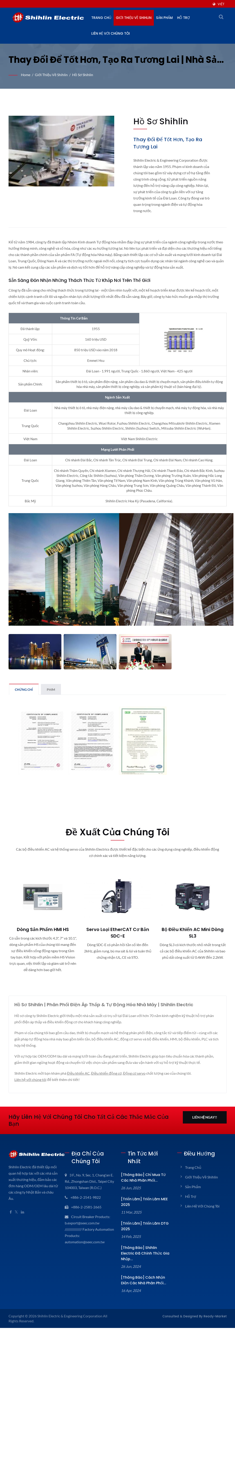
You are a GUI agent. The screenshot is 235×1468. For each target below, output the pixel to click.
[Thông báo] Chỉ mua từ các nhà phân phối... (143, 1177)
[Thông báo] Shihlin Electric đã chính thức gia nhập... (145, 1253)
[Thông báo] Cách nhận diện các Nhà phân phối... (143, 1280)
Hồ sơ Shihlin (82, 74)
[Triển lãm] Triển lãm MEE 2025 (144, 1201)
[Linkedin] (22, 1212)
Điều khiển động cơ (106, 1073)
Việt (221, 4)
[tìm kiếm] (221, 16)
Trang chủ (101, 17)
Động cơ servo (134, 1073)
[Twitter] (16, 1212)
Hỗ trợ (183, 17)
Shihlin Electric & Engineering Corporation (69, 1316)
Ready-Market (215, 1316)
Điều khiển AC (78, 1073)
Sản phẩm (164, 17)
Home (25, 74)
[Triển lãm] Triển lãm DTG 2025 (145, 1226)
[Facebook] (11, 1212)
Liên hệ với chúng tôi (110, 33)
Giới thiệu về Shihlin (134, 17)
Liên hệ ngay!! (204, 1117)
